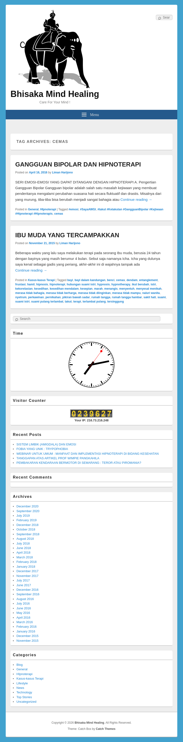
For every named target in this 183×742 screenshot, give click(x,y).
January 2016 (25, 631)
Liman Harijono (62, 172)
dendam (132, 280)
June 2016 (23, 608)
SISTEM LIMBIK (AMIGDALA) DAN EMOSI (46, 444)
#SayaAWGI (88, 209)
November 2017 (27, 576)
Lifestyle (22, 683)
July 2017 (23, 580)
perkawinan (36, 297)
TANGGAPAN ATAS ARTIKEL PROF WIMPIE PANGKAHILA (57, 458)
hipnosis (42, 284)
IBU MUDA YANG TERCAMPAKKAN (67, 235)
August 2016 (25, 599)
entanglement (148, 280)
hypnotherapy (120, 284)
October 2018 (25, 529)
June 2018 (23, 548)
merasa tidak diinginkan (94, 293)
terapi (77, 301)
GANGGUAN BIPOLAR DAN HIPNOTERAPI (78, 164)
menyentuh (126, 288)
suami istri (22, 301)
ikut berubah (140, 284)
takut (68, 301)
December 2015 (27, 636)
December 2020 (27, 506)
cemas (58, 213)
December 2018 (27, 525)
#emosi (73, 209)
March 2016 (24, 622)
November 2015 (27, 640)
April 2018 (23, 552)
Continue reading (136, 199)
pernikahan (53, 297)
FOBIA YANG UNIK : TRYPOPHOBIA (42, 449)
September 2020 (27, 511)
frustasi (20, 284)
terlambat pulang (94, 301)
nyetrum (20, 297)
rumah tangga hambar (127, 297)
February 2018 (26, 562)
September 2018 (27, 534)
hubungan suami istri (81, 284)
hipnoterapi (57, 284)
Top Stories (24, 697)
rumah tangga (100, 297)
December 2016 (27, 589)
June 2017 (23, 585)
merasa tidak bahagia (29, 293)
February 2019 (26, 520)
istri (153, 284)
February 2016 (26, 626)
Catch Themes (105, 729)
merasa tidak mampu (126, 293)
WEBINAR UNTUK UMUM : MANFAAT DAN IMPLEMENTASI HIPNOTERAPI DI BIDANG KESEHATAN (87, 453)
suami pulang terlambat (47, 301)
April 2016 (23, 617)
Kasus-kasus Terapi (41, 280)
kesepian (86, 288)
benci (110, 280)
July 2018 (23, 543)
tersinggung (115, 301)
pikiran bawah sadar (76, 297)
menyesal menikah (149, 288)
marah (98, 288)
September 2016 (27, 594)
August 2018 (25, 538)
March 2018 (24, 557)
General (33, 209)
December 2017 (27, 571)
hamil (31, 284)
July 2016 (23, 603)
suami (162, 297)
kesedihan (41, 288)
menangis (111, 288)
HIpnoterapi (48, 209)
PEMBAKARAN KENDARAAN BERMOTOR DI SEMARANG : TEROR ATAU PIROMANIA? (78, 462)
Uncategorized (26, 701)
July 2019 (23, 515)
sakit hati (149, 297)
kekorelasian (24, 288)
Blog (19, 664)
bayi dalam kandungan (90, 280)
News (20, 688)
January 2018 (25, 566)
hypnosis (103, 284)
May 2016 (23, 613)
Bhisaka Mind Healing (54, 94)
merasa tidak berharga (61, 293)
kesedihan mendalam (64, 288)
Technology (24, 692)
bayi (70, 280)
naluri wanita (151, 293)
